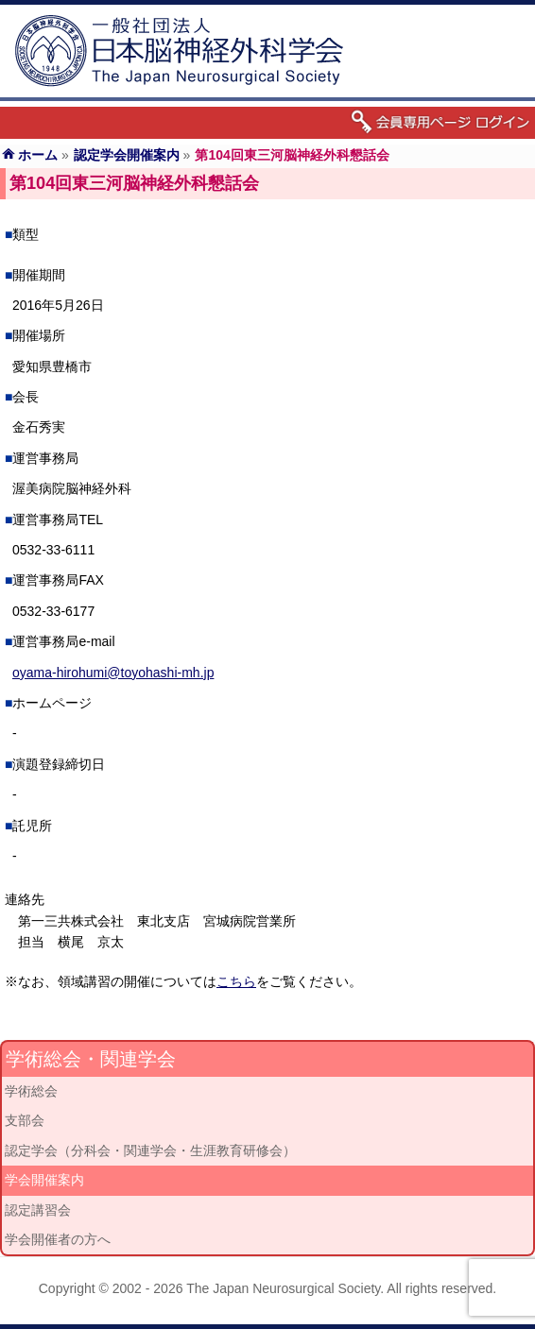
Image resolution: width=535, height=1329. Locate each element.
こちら (236, 981)
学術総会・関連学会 (91, 1058)
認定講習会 (38, 1210)
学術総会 (31, 1091)
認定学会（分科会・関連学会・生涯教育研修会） (150, 1150)
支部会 (24, 1120)
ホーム (38, 154)
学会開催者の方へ (58, 1239)
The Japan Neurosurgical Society (283, 1288)
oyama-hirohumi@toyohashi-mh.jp (113, 672)
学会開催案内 (44, 1179)
